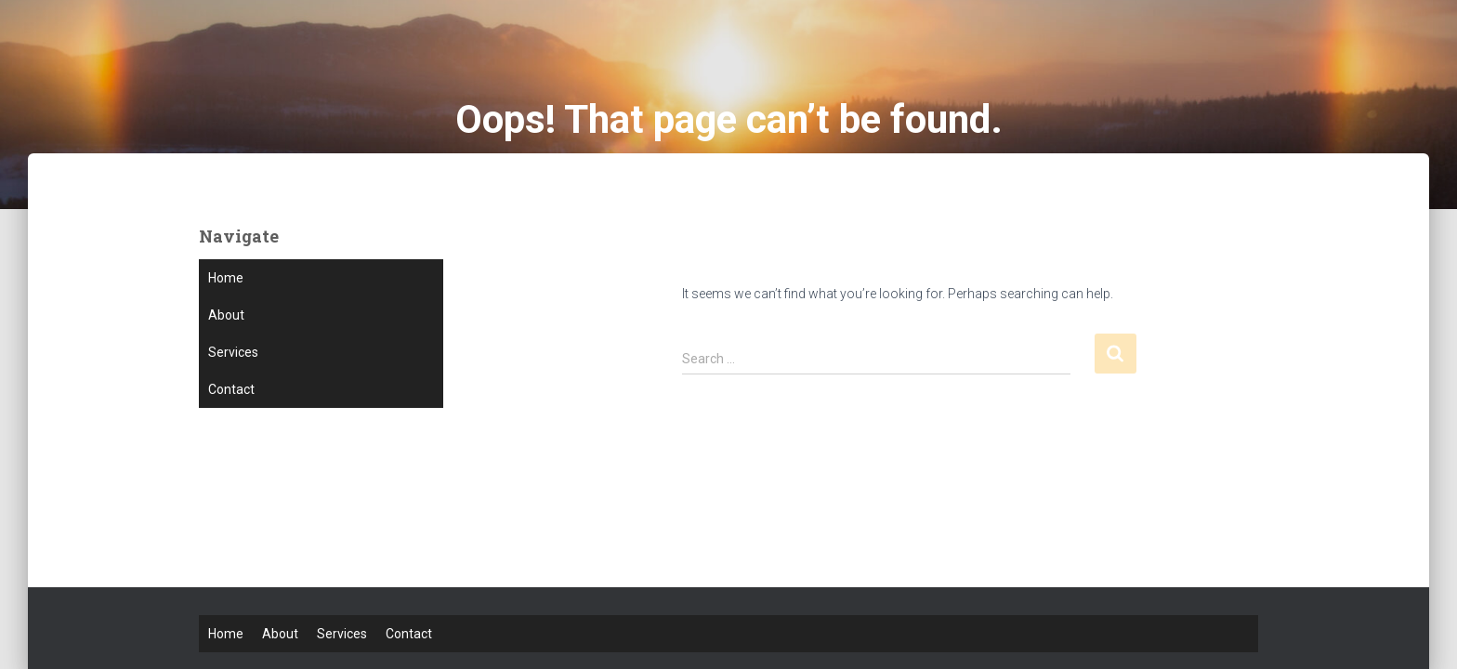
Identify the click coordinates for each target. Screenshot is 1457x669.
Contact (231, 389)
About (226, 315)
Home (225, 277)
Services (233, 352)
